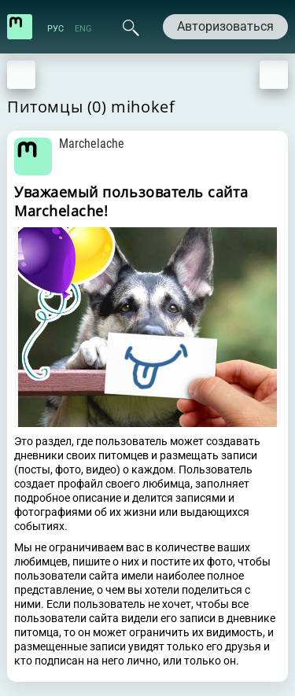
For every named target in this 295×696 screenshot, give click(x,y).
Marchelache (91, 143)
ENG (83, 29)
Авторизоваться (225, 26)
